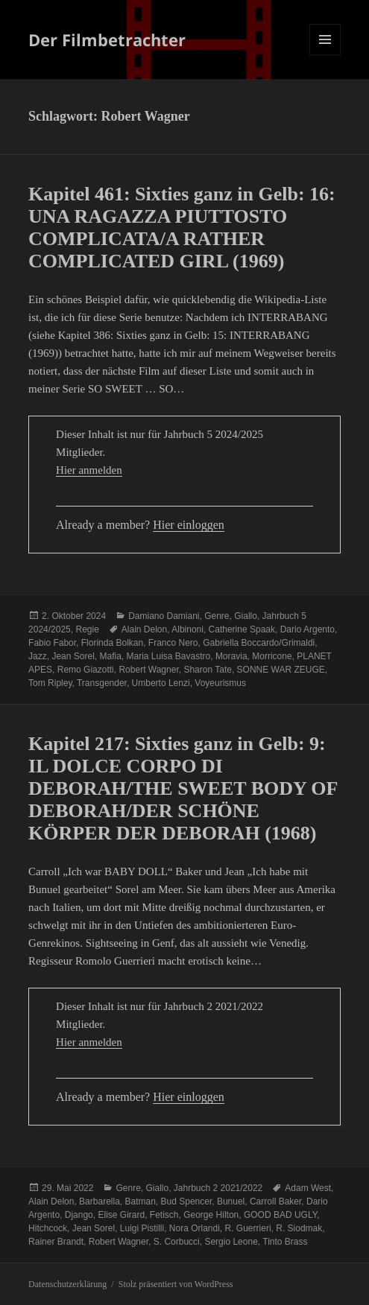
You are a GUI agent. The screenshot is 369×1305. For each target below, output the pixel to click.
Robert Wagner (148, 669)
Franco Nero (173, 643)
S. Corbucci (177, 1241)
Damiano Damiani (163, 616)
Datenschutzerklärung (67, 1284)
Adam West (308, 1188)
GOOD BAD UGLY (280, 1215)
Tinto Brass (284, 1241)
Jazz (37, 656)
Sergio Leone (230, 1241)
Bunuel (231, 1201)
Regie (86, 629)
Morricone (271, 656)
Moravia (231, 656)
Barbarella (99, 1201)
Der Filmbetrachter (107, 39)
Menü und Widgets (325, 54)
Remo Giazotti (85, 669)
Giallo (245, 616)
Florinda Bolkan (112, 643)
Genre (216, 616)
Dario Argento (307, 629)
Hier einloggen (188, 524)
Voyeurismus (220, 683)
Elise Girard (121, 1215)
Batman (139, 1201)
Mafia (110, 656)
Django (79, 1215)
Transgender (102, 683)
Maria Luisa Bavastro (168, 656)
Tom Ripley (50, 683)
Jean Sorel (72, 656)
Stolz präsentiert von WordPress (176, 1284)
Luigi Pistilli (142, 1228)
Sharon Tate (207, 669)
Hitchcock (47, 1228)
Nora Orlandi (194, 1228)
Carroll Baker (275, 1201)
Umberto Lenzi (161, 683)
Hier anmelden (89, 470)
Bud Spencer (186, 1201)
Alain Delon (144, 629)
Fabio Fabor (52, 643)
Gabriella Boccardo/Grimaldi (259, 643)
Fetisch (164, 1215)
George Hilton (211, 1215)
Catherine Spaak (242, 629)
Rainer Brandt (55, 1241)
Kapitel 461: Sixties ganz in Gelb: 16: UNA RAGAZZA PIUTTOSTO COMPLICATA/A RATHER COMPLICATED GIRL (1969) (181, 227)
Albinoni (187, 629)
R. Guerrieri (248, 1228)
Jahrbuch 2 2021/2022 (218, 1188)
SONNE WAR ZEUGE (281, 669)
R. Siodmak (299, 1228)
